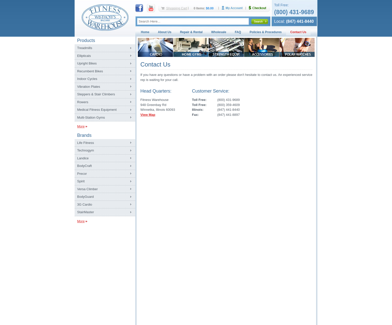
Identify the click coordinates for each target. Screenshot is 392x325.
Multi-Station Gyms (91, 117)
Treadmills (84, 48)
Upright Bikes (87, 63)
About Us (164, 32)
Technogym (85, 150)
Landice (83, 158)
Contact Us (298, 32)
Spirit (81, 181)
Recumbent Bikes (90, 71)
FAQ (238, 32)
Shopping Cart (176, 8)
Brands (84, 135)
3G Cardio (84, 204)
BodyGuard (85, 197)
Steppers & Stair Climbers (96, 94)
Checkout (259, 8)
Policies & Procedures (266, 32)
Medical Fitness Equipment (97, 110)
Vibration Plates (88, 87)
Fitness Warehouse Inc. (105, 17)
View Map (147, 115)
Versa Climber (87, 189)
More (81, 126)
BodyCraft (84, 166)
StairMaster (85, 212)
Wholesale (218, 32)
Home (145, 32)
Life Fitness (85, 143)
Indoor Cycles (87, 79)
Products (86, 40)
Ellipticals (84, 56)
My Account (234, 8)
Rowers (82, 102)
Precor (82, 174)
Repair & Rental (191, 32)
